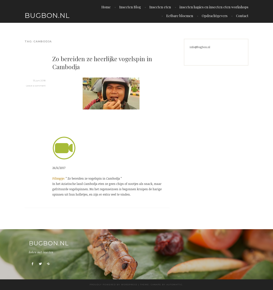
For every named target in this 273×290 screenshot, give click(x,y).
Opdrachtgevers (215, 15)
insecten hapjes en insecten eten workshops (214, 7)
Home (106, 7)
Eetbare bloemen (179, 15)
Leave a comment (36, 85)
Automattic (174, 284)
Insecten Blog (130, 7)
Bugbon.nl (47, 15)
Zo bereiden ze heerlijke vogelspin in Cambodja (102, 63)
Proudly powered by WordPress (113, 284)
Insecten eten (160, 7)
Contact (242, 15)
